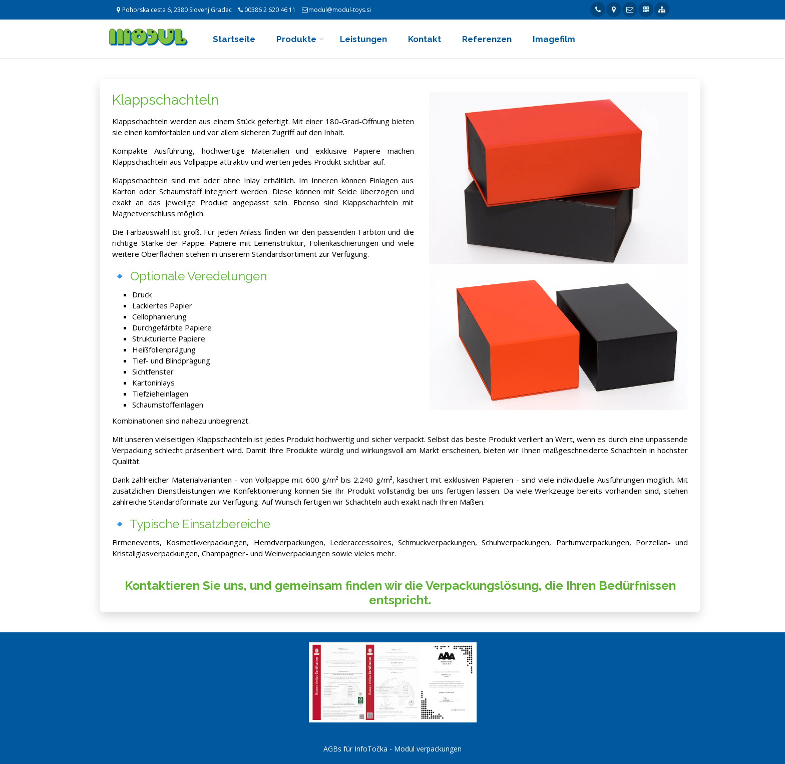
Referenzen (487, 39)
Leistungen (363, 39)
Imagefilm (554, 39)
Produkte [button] (296, 39)
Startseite (234, 39)
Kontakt (424, 39)
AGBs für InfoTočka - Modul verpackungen (392, 748)
